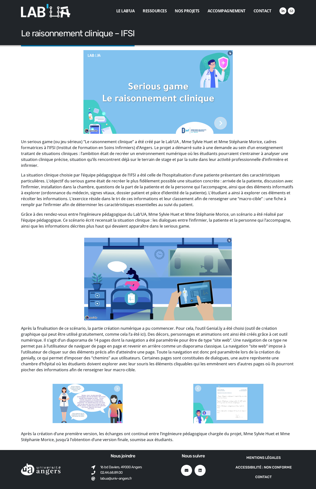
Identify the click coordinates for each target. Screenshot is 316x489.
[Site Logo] (45, 11)
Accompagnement (226, 11)
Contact (262, 11)
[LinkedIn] (282, 10)
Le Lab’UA (125, 11)
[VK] (291, 10)
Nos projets (187, 11)
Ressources (155, 11)
